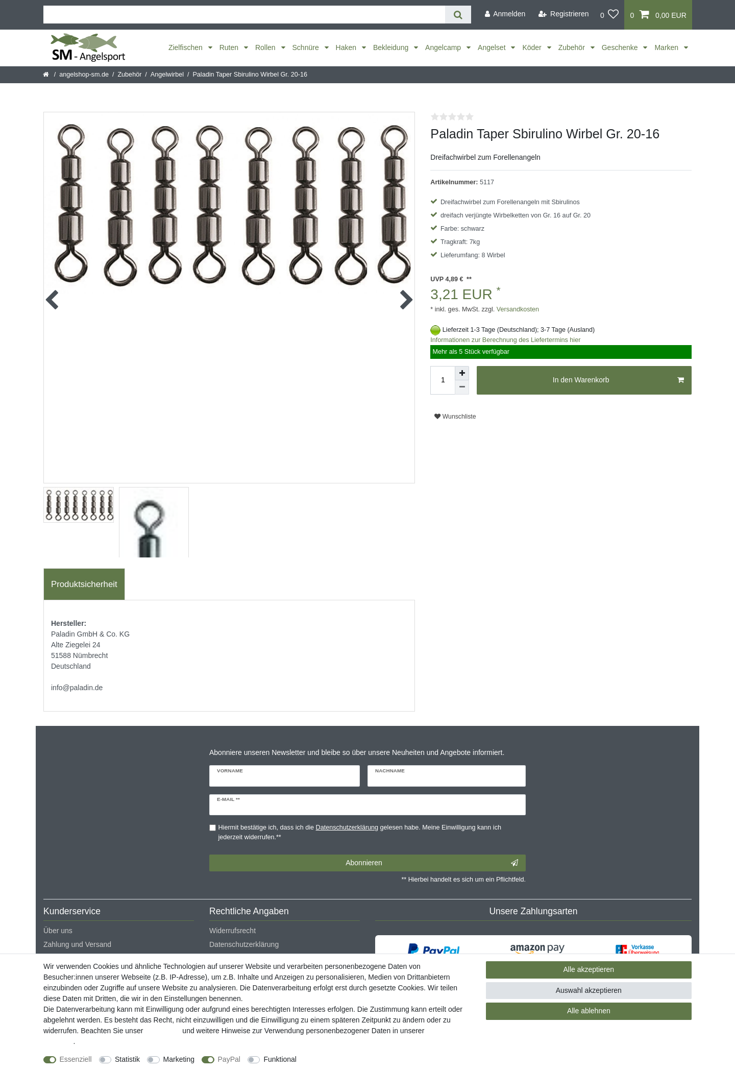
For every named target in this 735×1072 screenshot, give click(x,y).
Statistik (127, 1059)
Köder (532, 47)
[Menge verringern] (462, 387)
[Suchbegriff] (244, 14)
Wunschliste (455, 416)
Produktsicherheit (84, 584)
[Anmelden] (505, 14)
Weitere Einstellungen (340, 1059)
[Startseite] (47, 74)
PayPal (229, 1059)
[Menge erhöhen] (462, 373)
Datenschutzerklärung (244, 944)
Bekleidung (391, 47)
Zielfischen (186, 47)
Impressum (162, 1031)
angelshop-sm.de (84, 74)
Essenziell (76, 1059)
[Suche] (458, 14)
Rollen (266, 47)
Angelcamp (444, 47)
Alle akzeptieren (589, 969)
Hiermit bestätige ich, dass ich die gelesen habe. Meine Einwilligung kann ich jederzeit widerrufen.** (359, 832)
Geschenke (621, 47)
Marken (667, 47)
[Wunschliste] (610, 15)
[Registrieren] (564, 14)
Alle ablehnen (588, 1011)
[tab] (84, 584)
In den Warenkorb (618, 380)
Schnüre (306, 47)
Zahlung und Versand (77, 944)
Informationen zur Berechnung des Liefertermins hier (505, 340)
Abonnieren (432, 863)
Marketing (178, 1059)
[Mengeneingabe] (442, 380)
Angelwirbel (167, 74)
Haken (347, 47)
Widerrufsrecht (232, 931)
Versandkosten (517, 309)
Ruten (229, 47)
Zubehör (572, 47)
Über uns (57, 931)
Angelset (492, 47)
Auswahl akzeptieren (589, 990)
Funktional (280, 1059)
